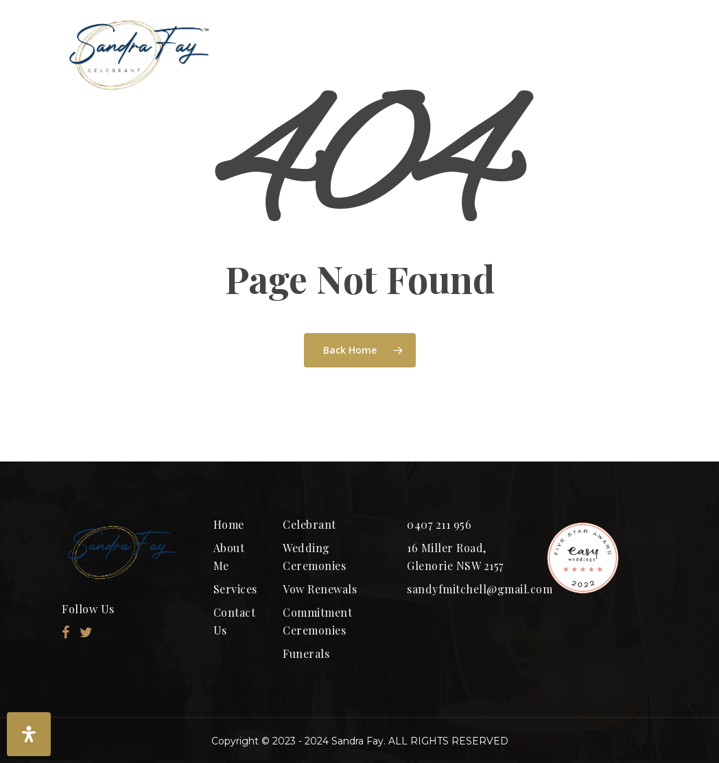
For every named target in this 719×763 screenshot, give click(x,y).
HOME (275, 54)
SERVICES (600, 54)
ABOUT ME (374, 54)
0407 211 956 (439, 524)
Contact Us (234, 621)
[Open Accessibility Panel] (29, 734)
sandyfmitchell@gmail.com (466, 589)
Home (228, 524)
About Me (229, 556)
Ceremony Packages (484, 54)
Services (235, 589)
